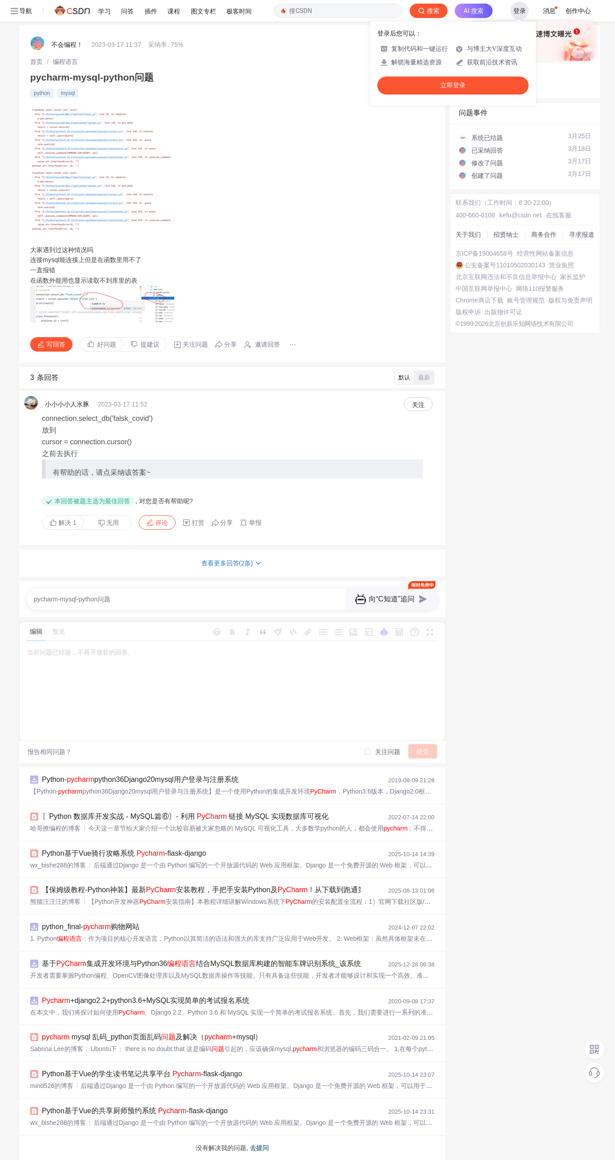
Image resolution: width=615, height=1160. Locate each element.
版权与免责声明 (570, 300)
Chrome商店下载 (479, 300)
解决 (63, 522)
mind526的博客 (51, 1085)
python (42, 93)
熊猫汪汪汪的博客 (55, 901)
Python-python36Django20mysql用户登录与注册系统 (140, 779)
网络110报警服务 (540, 288)
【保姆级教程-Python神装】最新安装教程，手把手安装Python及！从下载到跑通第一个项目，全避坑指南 (239, 890)
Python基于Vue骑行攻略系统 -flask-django (124, 853)
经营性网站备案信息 (545, 253)
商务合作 (543, 234)
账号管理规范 (526, 300)
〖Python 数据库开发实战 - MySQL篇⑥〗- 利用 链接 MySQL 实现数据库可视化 (185, 816)
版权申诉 (468, 312)
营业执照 (561, 265)
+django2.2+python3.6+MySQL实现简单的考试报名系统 (145, 1000)
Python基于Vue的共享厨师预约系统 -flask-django (135, 1111)
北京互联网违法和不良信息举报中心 (506, 276)
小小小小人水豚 (67, 404)
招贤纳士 (506, 234)
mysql (68, 93)
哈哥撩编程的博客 (55, 828)
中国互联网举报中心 (484, 288)
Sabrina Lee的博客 (56, 1048)
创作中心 (578, 10)
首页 (36, 61)
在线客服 (558, 215)
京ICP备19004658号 (484, 253)
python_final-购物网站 (91, 926)
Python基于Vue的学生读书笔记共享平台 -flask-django (142, 1074)
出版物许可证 (503, 312)
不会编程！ (67, 44)
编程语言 (65, 61)
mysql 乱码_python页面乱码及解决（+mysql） (152, 1037)
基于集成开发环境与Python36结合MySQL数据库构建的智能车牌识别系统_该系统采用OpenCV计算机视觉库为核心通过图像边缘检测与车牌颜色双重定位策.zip (325, 963)
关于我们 (468, 234)
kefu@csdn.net (520, 215)
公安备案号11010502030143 (505, 265)
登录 (519, 10)
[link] (36, 61)
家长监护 (572, 276)
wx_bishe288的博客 (58, 865)
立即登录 (453, 85)
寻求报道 (581, 234)
